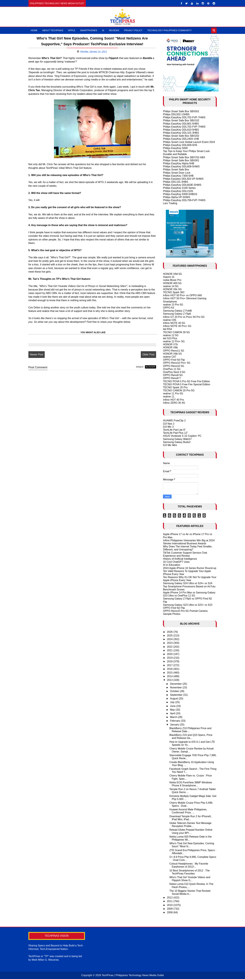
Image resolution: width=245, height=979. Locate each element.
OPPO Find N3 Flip (174, 359)
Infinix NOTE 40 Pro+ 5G (177, 326)
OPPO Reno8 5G (173, 375)
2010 (170, 905)
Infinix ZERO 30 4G (174, 402)
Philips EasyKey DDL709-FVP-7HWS (184, 200)
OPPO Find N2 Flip (174, 608)
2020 (170, 654)
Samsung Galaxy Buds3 (176, 442)
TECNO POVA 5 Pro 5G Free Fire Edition (186, 381)
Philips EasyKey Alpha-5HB (178, 163)
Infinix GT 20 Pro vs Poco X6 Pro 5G (183, 317)
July (172, 702)
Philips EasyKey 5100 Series (179, 188)
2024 (170, 639)
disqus (138, 367)
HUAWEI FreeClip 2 (174, 420)
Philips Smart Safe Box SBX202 (181, 135)
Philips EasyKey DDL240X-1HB (181, 138)
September (176, 694)
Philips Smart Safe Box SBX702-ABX (184, 157)
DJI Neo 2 (168, 423)
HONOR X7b (170, 344)
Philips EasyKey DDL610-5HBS (181, 129)
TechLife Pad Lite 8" (174, 429)
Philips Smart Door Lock (176, 172)
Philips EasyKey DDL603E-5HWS (182, 185)
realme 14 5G (170, 286)
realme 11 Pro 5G (173, 393)
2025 (170, 635)
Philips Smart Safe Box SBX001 (181, 160)
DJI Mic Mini (170, 445)
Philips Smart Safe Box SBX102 (181, 120)
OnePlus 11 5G (171, 369)
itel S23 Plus (170, 338)
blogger (149, 367)
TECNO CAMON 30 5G (176, 332)
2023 (170, 643)
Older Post (147, 354)
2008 (170, 912)
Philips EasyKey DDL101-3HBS (181, 132)
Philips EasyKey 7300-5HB (178, 175)
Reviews (114, 30)
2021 (170, 650)
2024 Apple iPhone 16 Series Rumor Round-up (189, 568)
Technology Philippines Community (169, 30)
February (175, 720)
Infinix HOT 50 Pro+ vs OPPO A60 (182, 295)
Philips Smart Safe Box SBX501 (181, 111)
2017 (170, 665)
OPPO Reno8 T (172, 378)
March (174, 717)
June (173, 706)
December (176, 683)
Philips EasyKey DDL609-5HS (180, 145)
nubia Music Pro (172, 280)
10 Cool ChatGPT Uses (176, 561)
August (174, 698)
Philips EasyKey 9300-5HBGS (180, 194)
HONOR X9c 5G (172, 289)
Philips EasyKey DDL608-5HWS (181, 166)
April (173, 713)
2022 (170, 646)
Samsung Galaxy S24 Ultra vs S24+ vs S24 (187, 583)
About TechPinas (52, 30)
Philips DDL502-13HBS (176, 114)
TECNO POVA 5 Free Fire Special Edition (186, 384)
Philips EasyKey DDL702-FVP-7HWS (184, 117)
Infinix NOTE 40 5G (174, 323)
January (175, 724)
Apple (71, 30)
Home (34, 30)
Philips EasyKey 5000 (175, 148)
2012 (170, 897)
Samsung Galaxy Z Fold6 (177, 310)
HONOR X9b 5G (172, 353)
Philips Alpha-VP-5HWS (176, 197)
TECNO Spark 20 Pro (175, 387)
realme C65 (169, 320)
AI (103, 30)
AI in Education (171, 565)
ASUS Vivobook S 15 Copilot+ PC (182, 436)
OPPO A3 (168, 307)
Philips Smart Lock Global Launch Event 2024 (189, 142)
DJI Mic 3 (168, 426)
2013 (170, 680)
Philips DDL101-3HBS (175, 181)
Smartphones (88, 30)
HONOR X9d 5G (172, 274)
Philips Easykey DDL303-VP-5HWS (183, 178)
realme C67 (169, 356)
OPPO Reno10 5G (173, 366)
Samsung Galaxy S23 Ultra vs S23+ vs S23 (187, 604)
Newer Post (36, 354)
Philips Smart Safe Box (176, 169)
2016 (170, 669)
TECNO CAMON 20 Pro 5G (178, 390)
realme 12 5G (170, 335)
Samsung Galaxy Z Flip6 (177, 313)
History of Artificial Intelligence (180, 558)
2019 (170, 657)
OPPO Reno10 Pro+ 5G (176, 362)
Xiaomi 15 (168, 277)
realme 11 (168, 396)
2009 (170, 908)
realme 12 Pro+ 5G (174, 341)
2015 (170, 672)
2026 (170, 631)
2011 (170, 901)
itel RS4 (167, 329)
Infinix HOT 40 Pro (173, 399)
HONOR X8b (170, 347)
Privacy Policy (133, 30)
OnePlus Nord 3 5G (174, 372)
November (176, 687)
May (173, 709)
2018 (170, 661)
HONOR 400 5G (172, 283)
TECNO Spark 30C (174, 292)
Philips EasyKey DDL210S (178, 191)
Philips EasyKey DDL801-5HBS (181, 123)
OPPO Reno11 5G (173, 350)
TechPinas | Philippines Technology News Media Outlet (133, 975)
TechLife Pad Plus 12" (175, 432)
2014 (170, 676)
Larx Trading (170, 203)
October (175, 691)
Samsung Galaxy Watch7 (177, 439)
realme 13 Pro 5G (173, 304)
